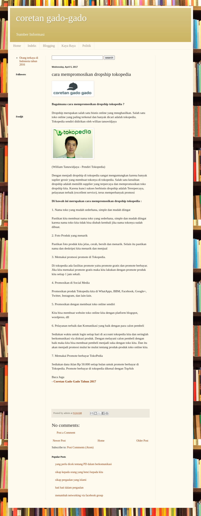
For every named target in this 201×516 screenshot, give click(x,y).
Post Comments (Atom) (80, 447)
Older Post (142, 440)
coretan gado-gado (51, 18)
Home (17, 45)
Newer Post (59, 440)
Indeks (32, 45)
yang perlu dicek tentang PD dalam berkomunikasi (83, 464)
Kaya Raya (68, 45)
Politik (86, 45)
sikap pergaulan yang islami (70, 479)
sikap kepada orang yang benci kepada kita (79, 472)
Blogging (49, 45)
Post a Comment (66, 432)
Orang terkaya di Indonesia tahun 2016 (29, 61)
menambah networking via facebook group (79, 495)
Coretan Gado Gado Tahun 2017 (75, 381)
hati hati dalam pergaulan (69, 487)
